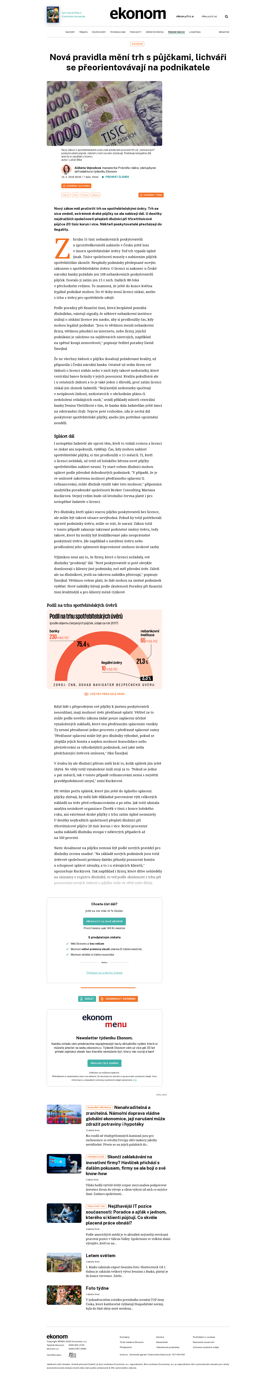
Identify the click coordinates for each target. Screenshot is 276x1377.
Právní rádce (176, 32)
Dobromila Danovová (159, 1354)
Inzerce (124, 1354)
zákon (66, 195)
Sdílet (89, 998)
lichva (85, 195)
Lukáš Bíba (75, 159)
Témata (83, 32)
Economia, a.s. (79, 1341)
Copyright (52, 1341)
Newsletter (162, 1342)
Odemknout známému (120, 998)
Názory (70, 32)
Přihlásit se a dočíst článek (104, 972)
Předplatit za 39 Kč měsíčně (104, 921)
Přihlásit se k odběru (104, 1063)
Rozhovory (99, 32)
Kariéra (160, 1337)
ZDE (135, 1080)
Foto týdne (97, 1288)
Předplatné (126, 1347)
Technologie (117, 32)
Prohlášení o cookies (204, 1337)
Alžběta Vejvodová (88, 168)
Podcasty (136, 32)
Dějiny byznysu (155, 32)
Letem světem (100, 1255)
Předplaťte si (185, 16)
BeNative (224, 32)
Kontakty (125, 1337)
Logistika (195, 32)
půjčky (95, 195)
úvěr (75, 195)
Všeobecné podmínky (167, 1347)
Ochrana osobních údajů (206, 1347)
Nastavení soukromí (203, 1342)
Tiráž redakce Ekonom (132, 1342)
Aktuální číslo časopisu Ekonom (66, 15)
